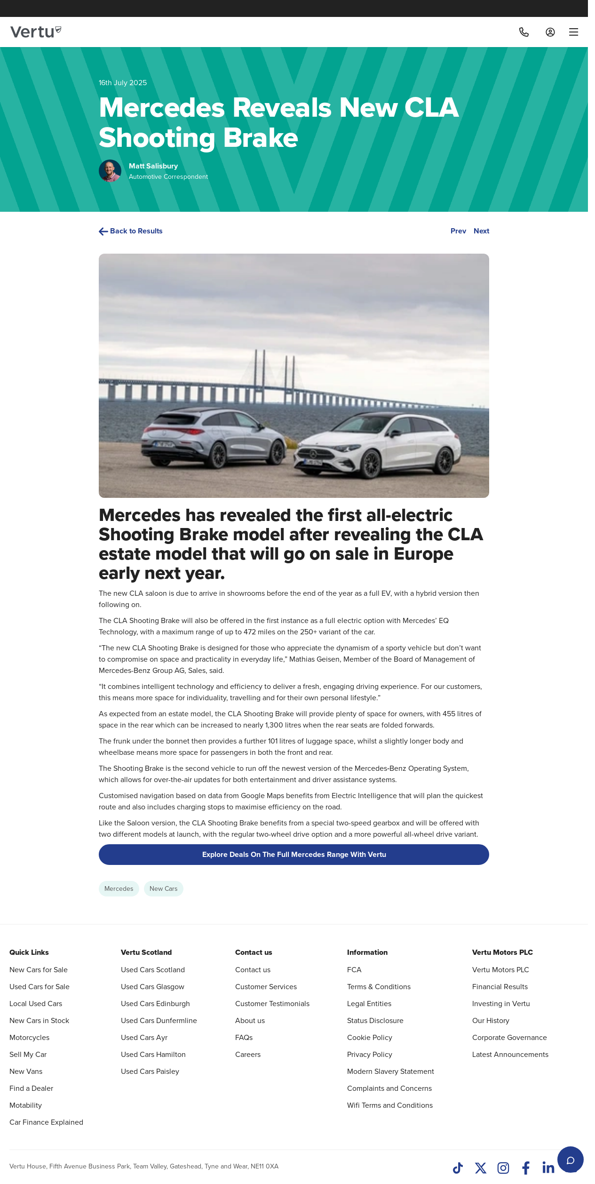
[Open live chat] (570, 1159)
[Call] (524, 32)
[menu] (570, 32)
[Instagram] (503, 1168)
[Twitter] (480, 1168)
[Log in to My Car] (550, 32)
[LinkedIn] (548, 1168)
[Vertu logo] (35, 32)
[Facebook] (525, 1168)
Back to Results (131, 230)
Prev (458, 230)
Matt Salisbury (153, 165)
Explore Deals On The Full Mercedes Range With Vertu (294, 854)
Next (481, 230)
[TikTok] (458, 1168)
